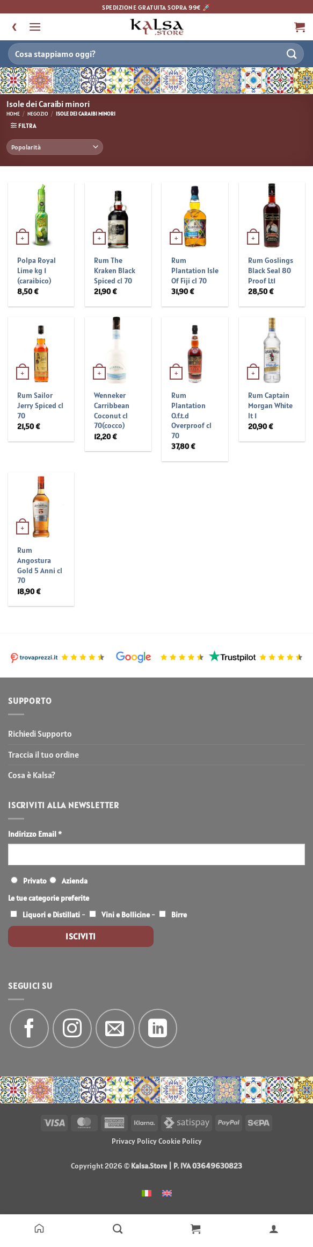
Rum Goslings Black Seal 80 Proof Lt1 (270, 270)
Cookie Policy (180, 1141)
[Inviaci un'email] (115, 1028)
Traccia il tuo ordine (43, 754)
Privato (35, 881)
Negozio (37, 113)
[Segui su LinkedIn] (158, 1028)
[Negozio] (117, 1228)
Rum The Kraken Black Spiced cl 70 (114, 270)
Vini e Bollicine (125, 915)
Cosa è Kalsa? (31, 774)
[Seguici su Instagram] (72, 1028)
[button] (34, 26)
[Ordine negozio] (54, 147)
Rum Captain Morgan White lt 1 (270, 405)
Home (13, 113)
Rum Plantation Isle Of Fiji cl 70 (195, 270)
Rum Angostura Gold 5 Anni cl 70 (39, 565)
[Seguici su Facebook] (29, 1028)
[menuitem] (146, 1192)
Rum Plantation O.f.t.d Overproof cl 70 (191, 415)
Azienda (75, 881)
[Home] (39, 1228)
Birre (179, 915)
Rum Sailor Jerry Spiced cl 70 (40, 405)
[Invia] (292, 53)
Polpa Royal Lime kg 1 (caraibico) (36, 270)
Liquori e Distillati (51, 915)
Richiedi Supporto (40, 733)
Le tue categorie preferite (48, 898)
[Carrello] (196, 1228)
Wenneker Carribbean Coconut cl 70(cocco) (111, 410)
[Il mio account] (274, 1228)
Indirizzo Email (35, 834)
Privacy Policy (134, 1141)
